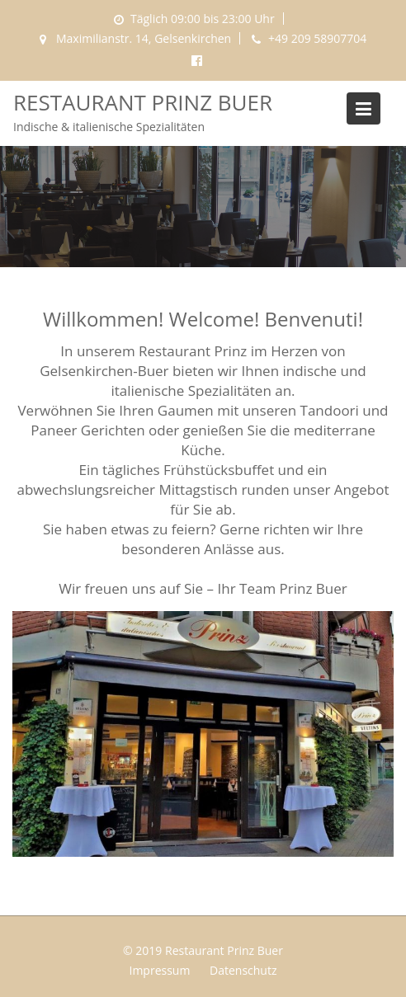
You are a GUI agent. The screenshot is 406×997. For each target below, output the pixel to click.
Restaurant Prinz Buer (142, 102)
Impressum (159, 970)
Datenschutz (243, 970)
